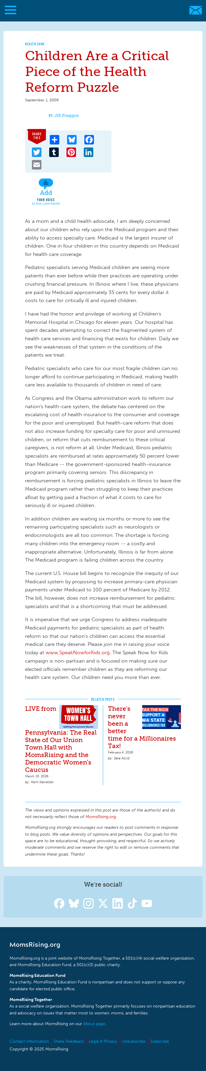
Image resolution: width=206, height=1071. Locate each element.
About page (94, 1023)
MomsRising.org (100, 10)
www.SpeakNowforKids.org (78, 652)
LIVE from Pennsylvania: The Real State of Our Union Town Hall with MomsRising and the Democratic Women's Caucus (61, 739)
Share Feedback (69, 1041)
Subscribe (160, 1041)
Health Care (35, 44)
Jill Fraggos (67, 115)
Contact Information (29, 1041)
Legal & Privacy (103, 1041)
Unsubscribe (133, 1041)
